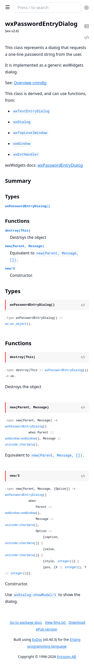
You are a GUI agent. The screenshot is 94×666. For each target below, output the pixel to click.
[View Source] (82, 304)
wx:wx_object (16, 324)
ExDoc (37, 639)
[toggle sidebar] (6, 7)
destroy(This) (17, 231)
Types (12, 196)
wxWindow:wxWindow (20, 438)
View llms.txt (55, 622)
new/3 (10, 269)
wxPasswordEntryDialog (60, 165)
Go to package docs (26, 622)
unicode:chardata (19, 445)
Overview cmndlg (30, 82)
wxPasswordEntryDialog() (27, 206)
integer (63, 561)
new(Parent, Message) (24, 246)
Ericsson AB (66, 656)
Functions (17, 220)
